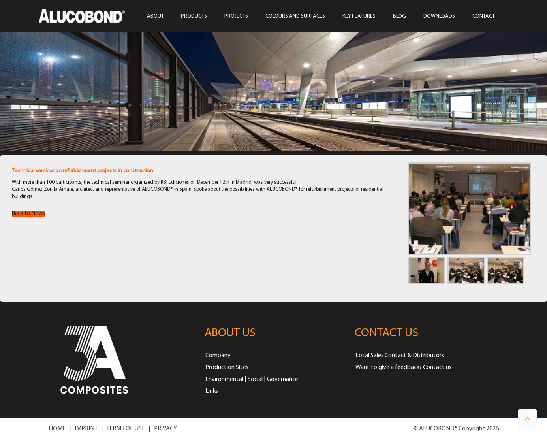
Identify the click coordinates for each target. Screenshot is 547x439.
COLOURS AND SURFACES (295, 16)
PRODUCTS (194, 16)
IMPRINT (86, 429)
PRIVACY (165, 429)
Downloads (439, 16)
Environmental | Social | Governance (251, 379)
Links (211, 391)
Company (218, 355)
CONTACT (483, 16)
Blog (399, 16)
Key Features (359, 16)
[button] (527, 419)
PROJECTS (236, 16)
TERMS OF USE (125, 429)
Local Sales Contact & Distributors (399, 355)
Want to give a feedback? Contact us (403, 367)
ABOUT (155, 16)
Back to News (28, 214)
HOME (57, 429)
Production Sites (226, 367)
